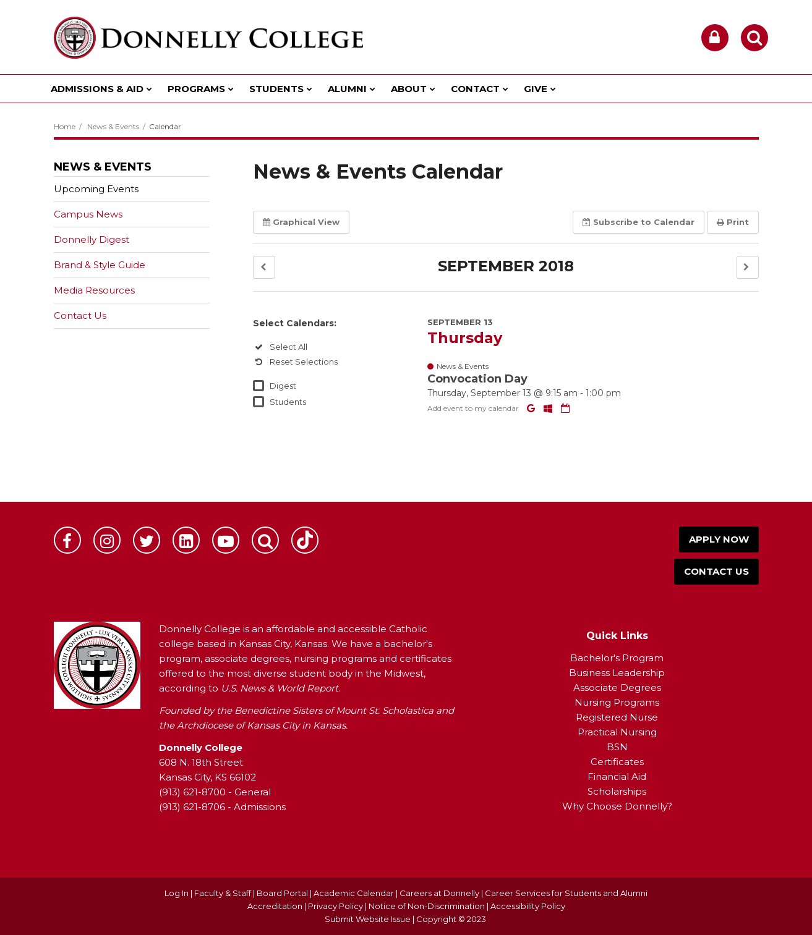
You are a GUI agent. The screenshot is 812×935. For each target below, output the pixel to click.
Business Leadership (617, 673)
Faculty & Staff (222, 893)
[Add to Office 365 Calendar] (549, 408)
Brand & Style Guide (99, 265)
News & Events (113, 126)
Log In (177, 893)
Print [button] (733, 222)
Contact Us (80, 315)
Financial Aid (617, 776)
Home (64, 126)
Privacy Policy (335, 906)
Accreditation (275, 906)
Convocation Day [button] (477, 379)
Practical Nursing (617, 732)
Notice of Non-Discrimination (428, 906)
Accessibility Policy (527, 906)
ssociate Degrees (620, 687)
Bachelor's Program (617, 658)
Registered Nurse (617, 717)
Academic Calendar (354, 893)
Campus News (88, 214)
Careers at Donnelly (439, 893)
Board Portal (282, 893)
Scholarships (617, 791)
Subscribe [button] (638, 222)
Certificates (617, 762)
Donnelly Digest (111, 242)
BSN (617, 747)
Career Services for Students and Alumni (566, 893)
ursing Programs (621, 702)
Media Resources (94, 290)
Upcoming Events (96, 189)
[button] (264, 267)
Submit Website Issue (368, 919)
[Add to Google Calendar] (532, 408)
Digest (283, 386)
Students (288, 402)
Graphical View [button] (301, 222)
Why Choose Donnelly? (617, 806)
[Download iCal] (565, 408)
